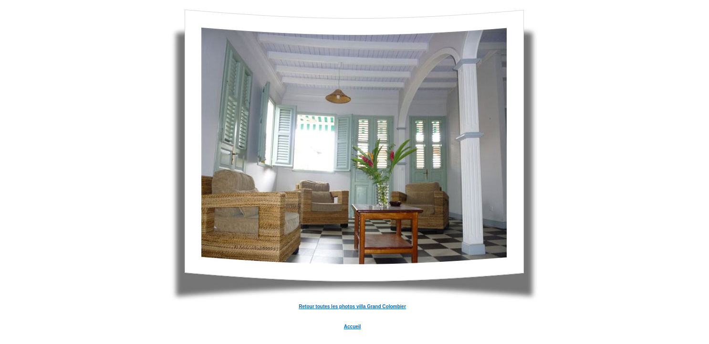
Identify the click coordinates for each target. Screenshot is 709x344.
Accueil (352, 326)
